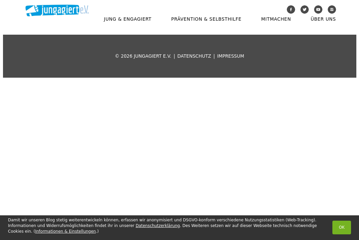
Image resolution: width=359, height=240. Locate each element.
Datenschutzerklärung (158, 225)
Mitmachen (276, 19)
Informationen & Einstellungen (65, 231)
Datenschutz (194, 56)
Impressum (230, 56)
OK (341, 227)
